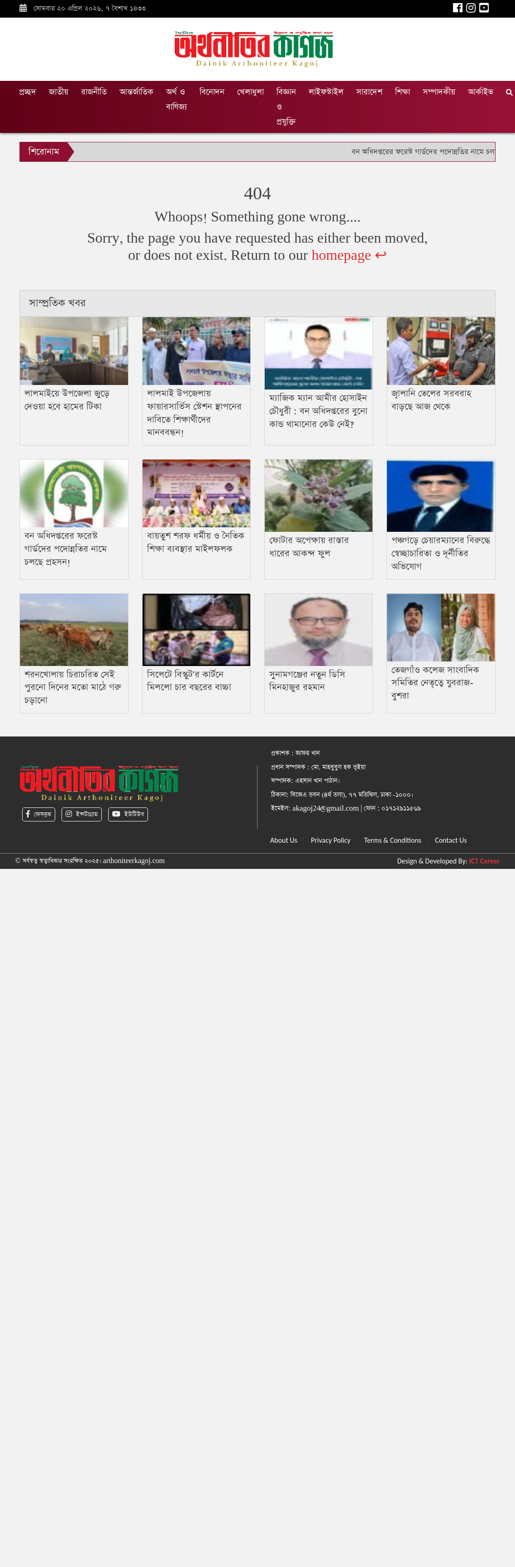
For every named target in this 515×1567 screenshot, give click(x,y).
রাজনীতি (94, 92)
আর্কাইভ (480, 92)
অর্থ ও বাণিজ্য (176, 99)
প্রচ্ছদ (27, 92)
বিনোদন (212, 92)
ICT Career (484, 861)
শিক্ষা (402, 92)
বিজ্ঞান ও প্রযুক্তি (286, 106)
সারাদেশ (369, 92)
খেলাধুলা (250, 92)
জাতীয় (58, 92)
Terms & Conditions (393, 840)
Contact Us (451, 840)
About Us (283, 840)
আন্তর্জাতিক (136, 92)
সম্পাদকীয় (439, 92)
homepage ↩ (349, 255)
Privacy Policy (331, 840)
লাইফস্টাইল (326, 92)
